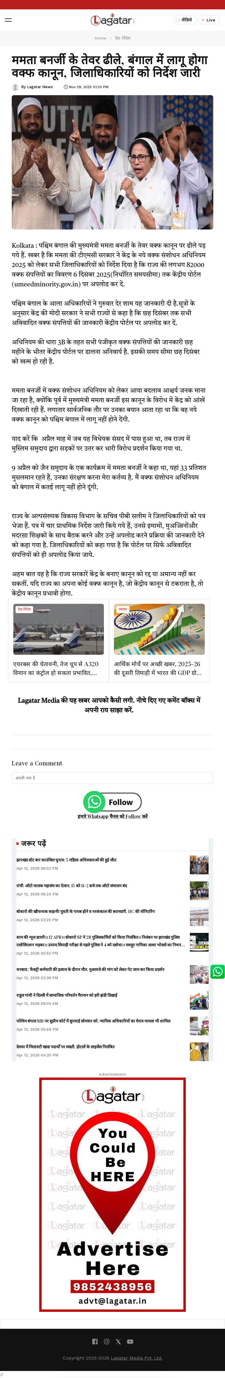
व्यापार (123, 609)
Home (100, 38)
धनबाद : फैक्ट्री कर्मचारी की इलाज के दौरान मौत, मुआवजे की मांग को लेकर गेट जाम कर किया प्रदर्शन (90, 969)
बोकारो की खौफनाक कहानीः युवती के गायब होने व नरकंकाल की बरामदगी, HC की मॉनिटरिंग (85, 911)
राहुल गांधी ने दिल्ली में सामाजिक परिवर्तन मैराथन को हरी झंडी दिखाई (66, 995)
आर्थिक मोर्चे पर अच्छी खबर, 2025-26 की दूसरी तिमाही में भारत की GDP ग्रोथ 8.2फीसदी (157, 672)
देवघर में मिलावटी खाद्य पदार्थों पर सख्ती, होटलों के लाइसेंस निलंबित (65, 1046)
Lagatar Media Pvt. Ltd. (137, 1358)
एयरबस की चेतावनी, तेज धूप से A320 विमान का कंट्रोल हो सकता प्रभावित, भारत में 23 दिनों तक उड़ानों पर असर (56, 672)
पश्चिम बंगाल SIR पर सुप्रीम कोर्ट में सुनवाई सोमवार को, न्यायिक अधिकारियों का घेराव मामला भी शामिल (93, 1021)
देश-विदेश (24, 609)
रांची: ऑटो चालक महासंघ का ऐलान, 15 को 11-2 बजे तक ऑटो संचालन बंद (71, 885)
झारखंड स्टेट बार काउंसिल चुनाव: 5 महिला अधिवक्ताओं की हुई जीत (66, 860)
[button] (8, 19)
